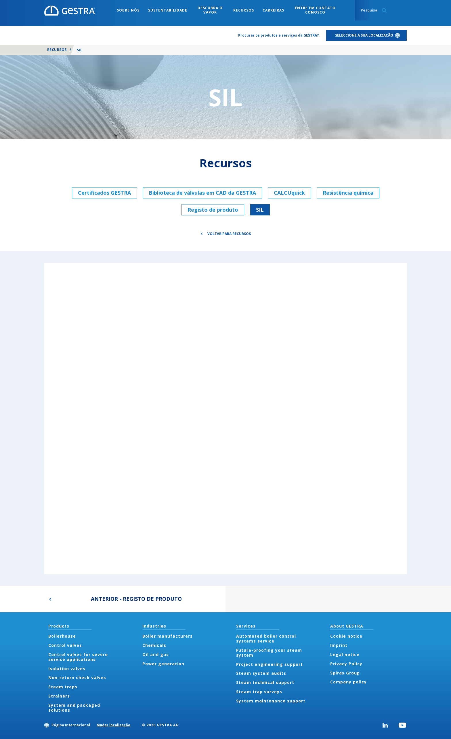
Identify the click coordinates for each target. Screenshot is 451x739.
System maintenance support (270, 701)
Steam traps (62, 686)
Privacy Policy (346, 663)
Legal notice (345, 654)
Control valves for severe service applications (78, 657)
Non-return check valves (77, 677)
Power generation (163, 663)
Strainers (59, 696)
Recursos (57, 49)
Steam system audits (261, 673)
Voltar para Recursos (229, 233)
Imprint (338, 645)
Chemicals (154, 645)
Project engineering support (269, 664)
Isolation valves (66, 668)
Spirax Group (345, 673)
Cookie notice (346, 636)
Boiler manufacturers (167, 636)
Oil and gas (155, 654)
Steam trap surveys (259, 691)
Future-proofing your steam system (269, 652)
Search (384, 10)
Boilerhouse (62, 636)
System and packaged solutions (74, 707)
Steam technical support (265, 682)
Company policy (348, 682)
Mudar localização (113, 725)
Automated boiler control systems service (266, 638)
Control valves (65, 645)
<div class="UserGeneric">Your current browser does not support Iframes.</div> (225, 418)
